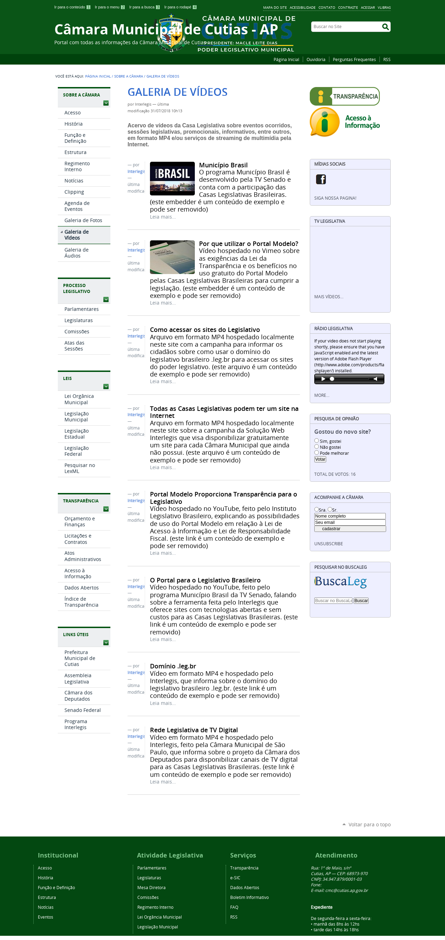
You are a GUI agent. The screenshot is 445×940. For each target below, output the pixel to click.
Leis (67, 378)
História (45, 877)
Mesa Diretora (151, 887)
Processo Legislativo (76, 288)
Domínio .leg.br (173, 666)
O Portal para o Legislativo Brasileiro (205, 580)
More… (321, 395)
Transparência (80, 501)
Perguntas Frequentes (354, 59)
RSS (387, 59)
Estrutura (47, 897)
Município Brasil (223, 165)
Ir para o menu (110, 7)
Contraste (348, 7)
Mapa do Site (275, 7)
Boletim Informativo (249, 897)
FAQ (234, 907)
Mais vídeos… (328, 297)
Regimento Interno (155, 907)
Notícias (46, 907)
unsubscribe (328, 544)
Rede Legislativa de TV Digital (194, 730)
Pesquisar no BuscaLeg (340, 567)
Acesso (45, 868)
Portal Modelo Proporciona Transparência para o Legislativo (223, 497)
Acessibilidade (303, 7)
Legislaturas (149, 877)
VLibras (384, 7)
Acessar (368, 7)
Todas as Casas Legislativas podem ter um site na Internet (224, 412)
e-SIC (235, 877)
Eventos (45, 917)
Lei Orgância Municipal (159, 917)
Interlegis (137, 171)
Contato (327, 7)
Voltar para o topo (370, 824)
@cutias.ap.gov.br (350, 890)
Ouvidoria (316, 59)
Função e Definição (56, 887)
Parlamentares (151, 868)
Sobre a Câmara (128, 76)
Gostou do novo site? (342, 431)
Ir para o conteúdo (73, 7)
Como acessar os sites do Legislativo (205, 329)
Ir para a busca (145, 7)
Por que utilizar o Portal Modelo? (248, 243)
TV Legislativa (329, 221)
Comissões (148, 897)
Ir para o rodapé (180, 7)
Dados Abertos (244, 887)
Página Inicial (286, 59)
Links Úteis (76, 635)
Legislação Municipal (157, 926)
